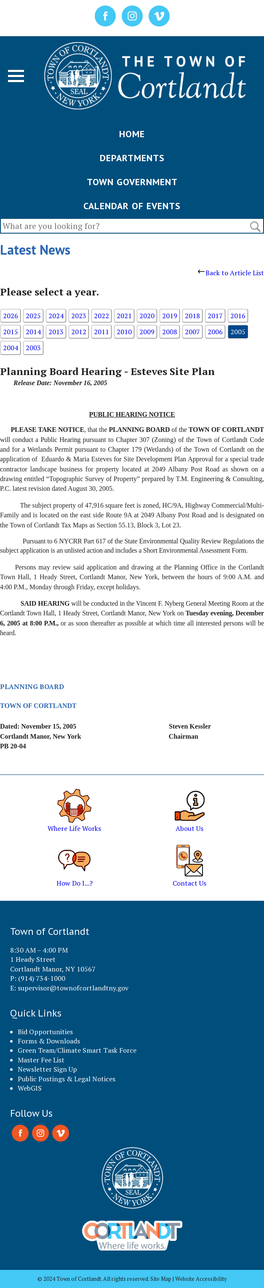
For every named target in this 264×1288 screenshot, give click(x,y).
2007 (192, 331)
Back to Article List (231, 272)
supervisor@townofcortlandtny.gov (73, 988)
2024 (56, 315)
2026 (10, 315)
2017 (215, 315)
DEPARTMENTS (132, 158)
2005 (237, 331)
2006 (215, 331)
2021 (124, 315)
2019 (169, 315)
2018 (192, 315)
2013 (56, 331)
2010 (124, 331)
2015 (10, 331)
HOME (132, 134)
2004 (10, 347)
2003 (33, 347)
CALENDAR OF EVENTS (132, 206)
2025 (33, 315)
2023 (78, 315)
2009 (147, 331)
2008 (169, 331)
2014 (33, 331)
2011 (101, 331)
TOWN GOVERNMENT (132, 182)
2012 (78, 331)
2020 (147, 315)
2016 (237, 315)
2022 (101, 315)
